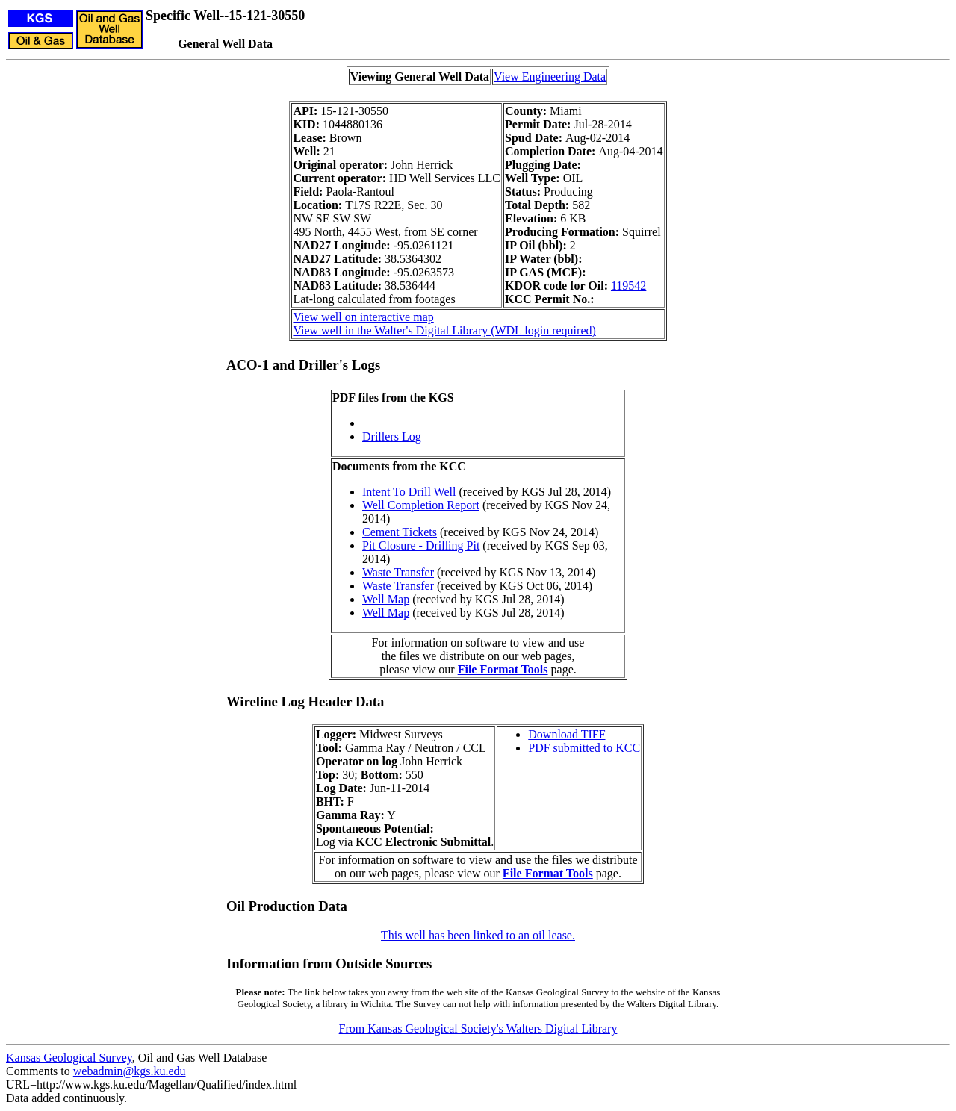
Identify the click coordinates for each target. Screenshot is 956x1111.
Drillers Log (391, 436)
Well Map (385, 599)
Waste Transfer (398, 572)
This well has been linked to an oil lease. (478, 935)
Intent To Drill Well (409, 491)
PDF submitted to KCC (584, 747)
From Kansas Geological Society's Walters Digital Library (478, 1028)
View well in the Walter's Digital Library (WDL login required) (444, 330)
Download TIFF (566, 734)
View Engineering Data (550, 76)
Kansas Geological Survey (69, 1057)
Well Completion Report (420, 505)
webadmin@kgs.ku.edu (129, 1071)
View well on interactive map (363, 317)
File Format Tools (503, 669)
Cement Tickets (399, 532)
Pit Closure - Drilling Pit (420, 545)
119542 (628, 285)
